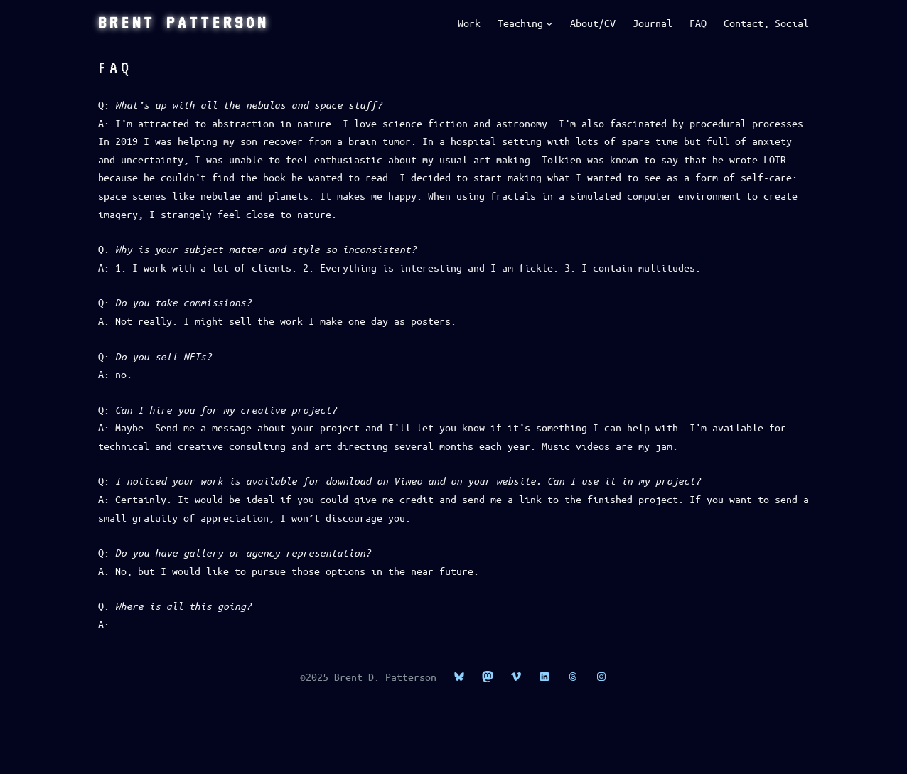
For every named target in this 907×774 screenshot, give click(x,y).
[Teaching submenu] (549, 23)
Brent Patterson (183, 23)
